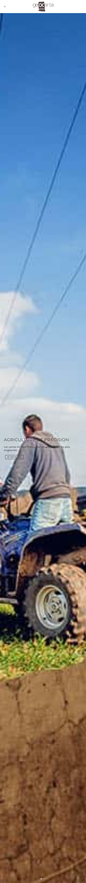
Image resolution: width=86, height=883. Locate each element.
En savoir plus (14, 457)
